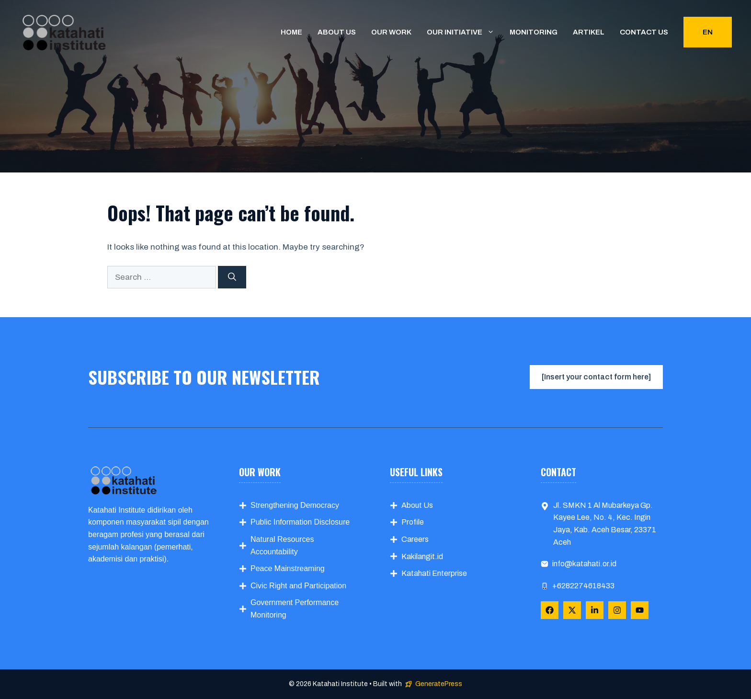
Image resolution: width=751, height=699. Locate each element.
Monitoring (534, 32)
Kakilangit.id (422, 556)
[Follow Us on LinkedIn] (594, 610)
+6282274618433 (583, 586)
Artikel (588, 32)
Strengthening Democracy (294, 505)
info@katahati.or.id (584, 564)
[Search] (232, 277)
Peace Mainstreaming (287, 568)
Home (291, 32)
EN (708, 32)
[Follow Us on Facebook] (549, 610)
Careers (415, 539)
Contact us (644, 32)
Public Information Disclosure (300, 522)
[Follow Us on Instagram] (617, 610)
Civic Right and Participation (298, 586)
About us (337, 32)
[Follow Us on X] (572, 610)
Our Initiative (464, 32)
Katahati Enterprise (434, 573)
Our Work (391, 32)
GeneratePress (438, 684)
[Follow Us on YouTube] (640, 610)
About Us (417, 505)
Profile (412, 522)
